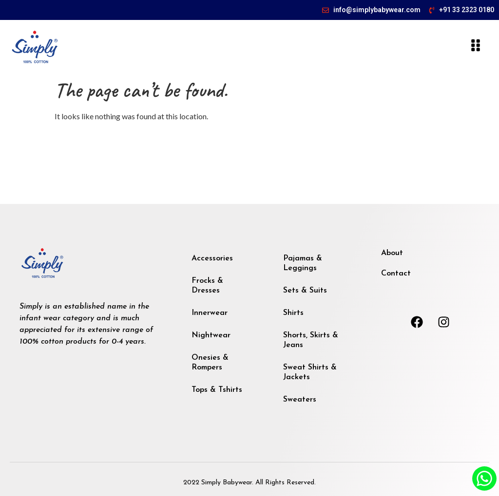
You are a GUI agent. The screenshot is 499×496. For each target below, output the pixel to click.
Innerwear (210, 313)
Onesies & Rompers (210, 362)
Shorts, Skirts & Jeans (310, 340)
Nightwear (211, 335)
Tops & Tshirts (217, 390)
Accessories (212, 258)
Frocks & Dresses (207, 285)
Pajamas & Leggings (302, 263)
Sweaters (299, 400)
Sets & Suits (305, 290)
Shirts (293, 313)
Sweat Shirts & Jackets (310, 372)
